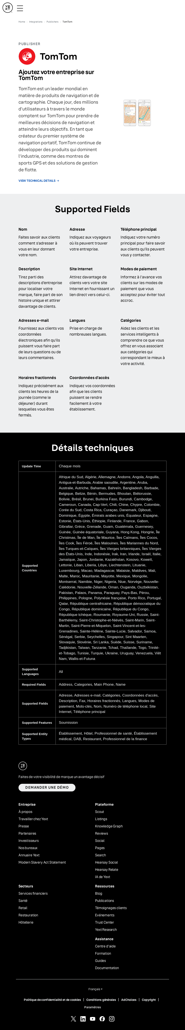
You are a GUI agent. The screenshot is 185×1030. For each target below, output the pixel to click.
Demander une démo (47, 787)
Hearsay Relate (106, 870)
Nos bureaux (27, 848)
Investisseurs (28, 841)
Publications (104, 901)
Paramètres (92, 1007)
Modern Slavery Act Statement (42, 862)
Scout (99, 812)
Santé (22, 901)
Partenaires (27, 833)
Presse (23, 826)
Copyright (149, 1000)
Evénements (104, 915)
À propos (25, 812)
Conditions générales (101, 1000)
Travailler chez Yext (33, 819)
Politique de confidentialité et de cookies (52, 1000)
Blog (98, 893)
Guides (100, 961)
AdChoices (129, 1000)
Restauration (28, 915)
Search (100, 855)
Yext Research (106, 930)
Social (99, 841)
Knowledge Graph (109, 826)
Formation (103, 953)
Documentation (107, 968)
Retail (22, 908)
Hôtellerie (25, 922)
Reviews (101, 833)
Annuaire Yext (29, 855)
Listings (101, 819)
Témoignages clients (111, 908)
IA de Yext (102, 877)
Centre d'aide (105, 946)
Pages (100, 848)
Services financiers (33, 893)
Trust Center (104, 922)
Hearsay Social (106, 862)
